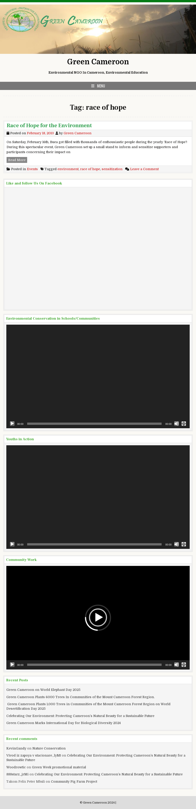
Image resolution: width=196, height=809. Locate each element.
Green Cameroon (98, 62)
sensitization (112, 169)
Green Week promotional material (59, 767)
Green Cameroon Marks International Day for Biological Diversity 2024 (63, 723)
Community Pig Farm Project (74, 781)
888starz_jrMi (17, 774)
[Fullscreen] (184, 423)
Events (32, 169)
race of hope (90, 169)
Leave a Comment (144, 169)
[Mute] (176, 423)
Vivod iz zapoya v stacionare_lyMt (33, 755)
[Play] (12, 423)
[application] (98, 376)
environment (68, 169)
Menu (101, 86)
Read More (17, 159)
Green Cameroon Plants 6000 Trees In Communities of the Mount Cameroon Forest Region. (80, 697)
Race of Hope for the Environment (49, 125)
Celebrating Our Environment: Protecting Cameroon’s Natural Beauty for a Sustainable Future (80, 716)
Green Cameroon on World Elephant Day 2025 (43, 690)
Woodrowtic (16, 767)
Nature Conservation (49, 748)
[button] (98, 617)
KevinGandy (16, 748)
